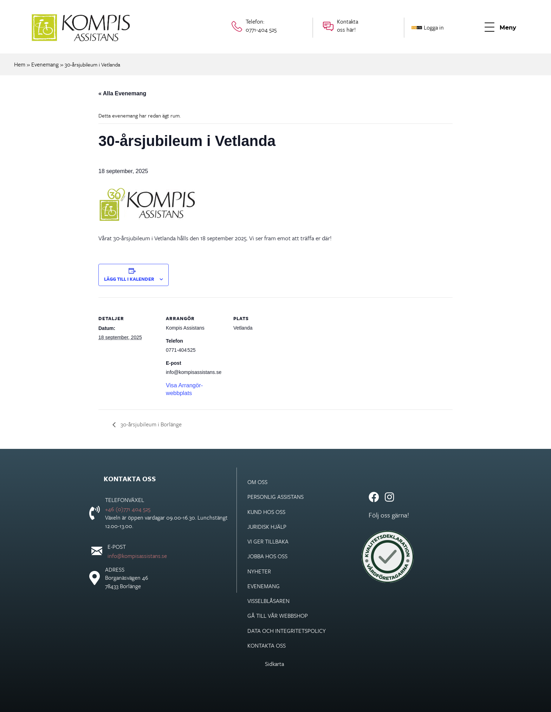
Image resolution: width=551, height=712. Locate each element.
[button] (500, 28)
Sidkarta (274, 664)
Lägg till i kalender (129, 278)
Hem (19, 64)
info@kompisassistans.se (137, 556)
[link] (295, 482)
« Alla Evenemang (122, 93)
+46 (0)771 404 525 (127, 509)
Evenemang (45, 64)
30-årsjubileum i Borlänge (150, 424)
